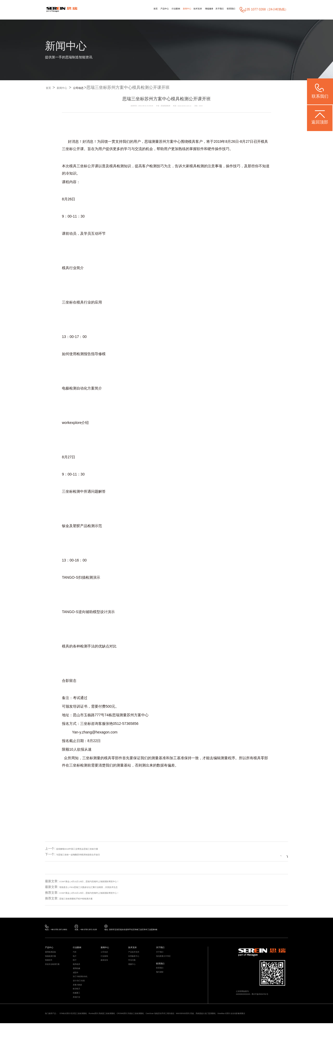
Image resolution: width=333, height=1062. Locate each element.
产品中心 (130, 9)
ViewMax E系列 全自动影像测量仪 (95, 1051)
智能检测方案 (53, 964)
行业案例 (146, 9)
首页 (116, 9)
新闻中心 (163, 9)
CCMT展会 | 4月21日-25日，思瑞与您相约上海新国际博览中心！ (104, 881)
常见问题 (134, 970)
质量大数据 (80, 1008)
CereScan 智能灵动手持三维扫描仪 (224, 1045)
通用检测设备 (53, 957)
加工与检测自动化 (84, 995)
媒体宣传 (106, 970)
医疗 (76, 970)
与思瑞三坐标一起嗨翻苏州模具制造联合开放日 (89, 854)
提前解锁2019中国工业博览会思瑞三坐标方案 (87, 849)
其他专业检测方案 (56, 976)
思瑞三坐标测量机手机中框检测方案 (84, 898)
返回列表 (272, 854)
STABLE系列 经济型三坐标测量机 (89, 1045)
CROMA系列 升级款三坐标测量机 (178, 1045)
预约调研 (162, 986)
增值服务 (195, 9)
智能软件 (50, 970)
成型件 (77, 989)
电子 (76, 964)
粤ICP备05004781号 (272, 1001)
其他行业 (78, 1026)
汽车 (76, 957)
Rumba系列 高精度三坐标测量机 (133, 1045)
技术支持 (179, 9)
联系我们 (228, 9)
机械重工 (78, 1020)
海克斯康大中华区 (167, 964)
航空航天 (78, 1014)
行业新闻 (106, 964)
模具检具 (78, 976)
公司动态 (92, 87)
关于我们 (211, 9)
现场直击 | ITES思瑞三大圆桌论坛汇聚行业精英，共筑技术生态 (103, 887)
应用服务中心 (136, 964)
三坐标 (67, 149)
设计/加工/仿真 (82, 1001)
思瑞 (148, 142)
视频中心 (134, 976)
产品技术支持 (136, 957)
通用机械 (78, 982)
